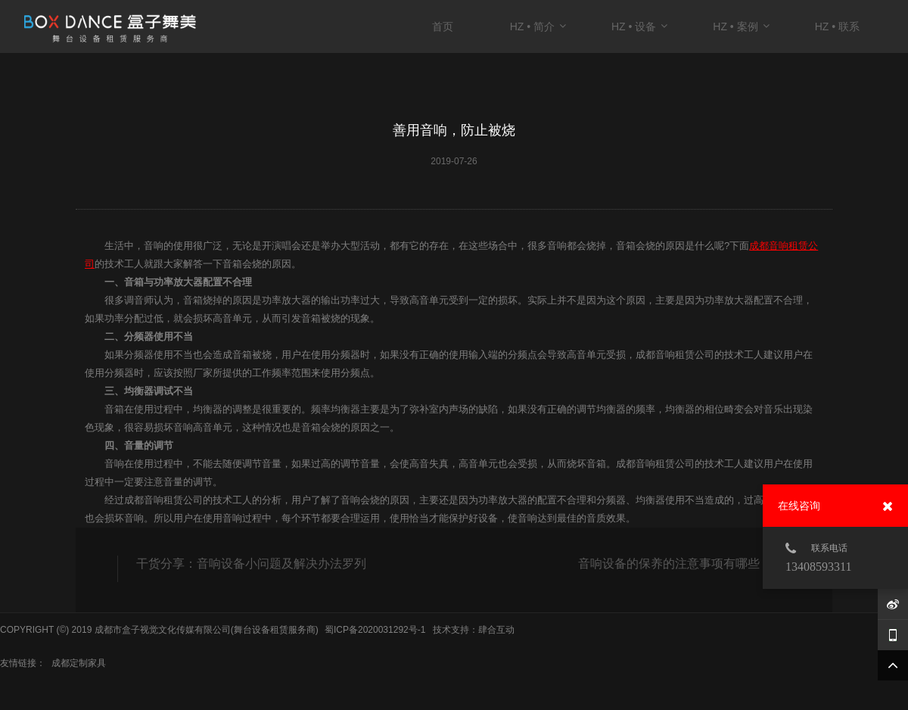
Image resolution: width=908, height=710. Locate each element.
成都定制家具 (78, 663)
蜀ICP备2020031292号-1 (375, 629)
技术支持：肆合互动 (474, 629)
